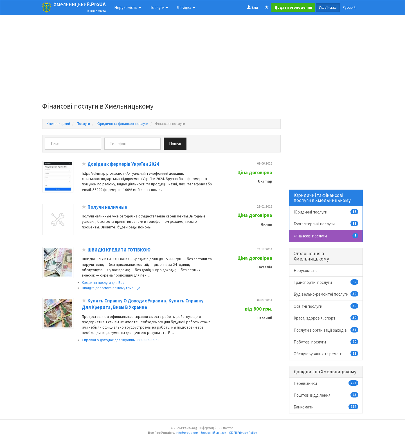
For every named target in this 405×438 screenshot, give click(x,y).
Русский (349, 7)
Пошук (175, 143)
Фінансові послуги (326, 236)
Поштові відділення (326, 395)
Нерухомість (305, 270)
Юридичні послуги (326, 212)
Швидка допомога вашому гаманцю (111, 288)
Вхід (252, 7)
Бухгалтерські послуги (326, 223)
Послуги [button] (158, 7)
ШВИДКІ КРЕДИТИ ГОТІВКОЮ (118, 250)
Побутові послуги (326, 342)
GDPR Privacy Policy (243, 432)
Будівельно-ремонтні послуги (326, 294)
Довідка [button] (186, 7)
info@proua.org (187, 432)
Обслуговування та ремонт (326, 353)
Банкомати (326, 407)
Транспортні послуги (326, 282)
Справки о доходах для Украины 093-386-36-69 (120, 340)
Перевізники (326, 383)
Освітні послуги (326, 306)
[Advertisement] (161, 60)
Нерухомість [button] (127, 7)
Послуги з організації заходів (326, 330)
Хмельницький (80, 4)
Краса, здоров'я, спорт (326, 318)
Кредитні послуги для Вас (103, 282)
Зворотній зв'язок (213, 432)
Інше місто (96, 11)
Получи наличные (107, 207)
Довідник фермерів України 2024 (123, 164)
